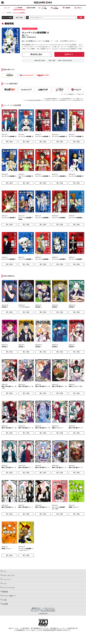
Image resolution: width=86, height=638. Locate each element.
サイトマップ (34, 611)
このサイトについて (48, 608)
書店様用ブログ (36, 608)
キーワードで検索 (7, 17)
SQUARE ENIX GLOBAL (48, 611)
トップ (3, 12)
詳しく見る (9, 141)
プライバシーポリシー (37, 609)
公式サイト (68, 54)
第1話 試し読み (36, 54)
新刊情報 (9, 12)
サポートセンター (50, 609)
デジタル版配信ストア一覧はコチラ (74, 94)
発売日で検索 (19, 17)
